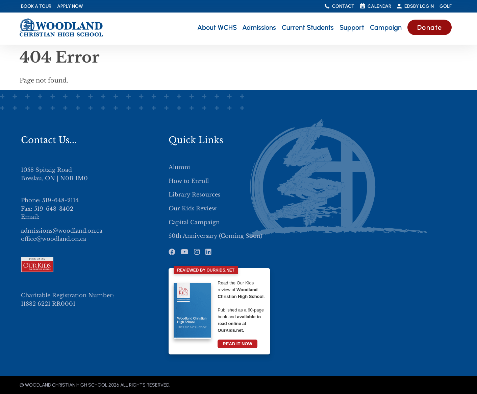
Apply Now (70, 6)
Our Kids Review (193, 208)
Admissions (259, 27)
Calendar (375, 6)
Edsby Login (415, 6)
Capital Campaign (194, 222)
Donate (429, 27)
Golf (446, 6)
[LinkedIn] (208, 252)
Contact (339, 6)
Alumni (179, 167)
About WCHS (217, 27)
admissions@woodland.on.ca (61, 230)
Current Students (308, 27)
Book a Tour (36, 6)
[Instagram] (197, 252)
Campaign (386, 27)
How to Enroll (189, 181)
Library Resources (194, 194)
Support (352, 27)
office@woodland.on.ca (53, 238)
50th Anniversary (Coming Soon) (215, 235)
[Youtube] (185, 252)
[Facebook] (172, 252)
